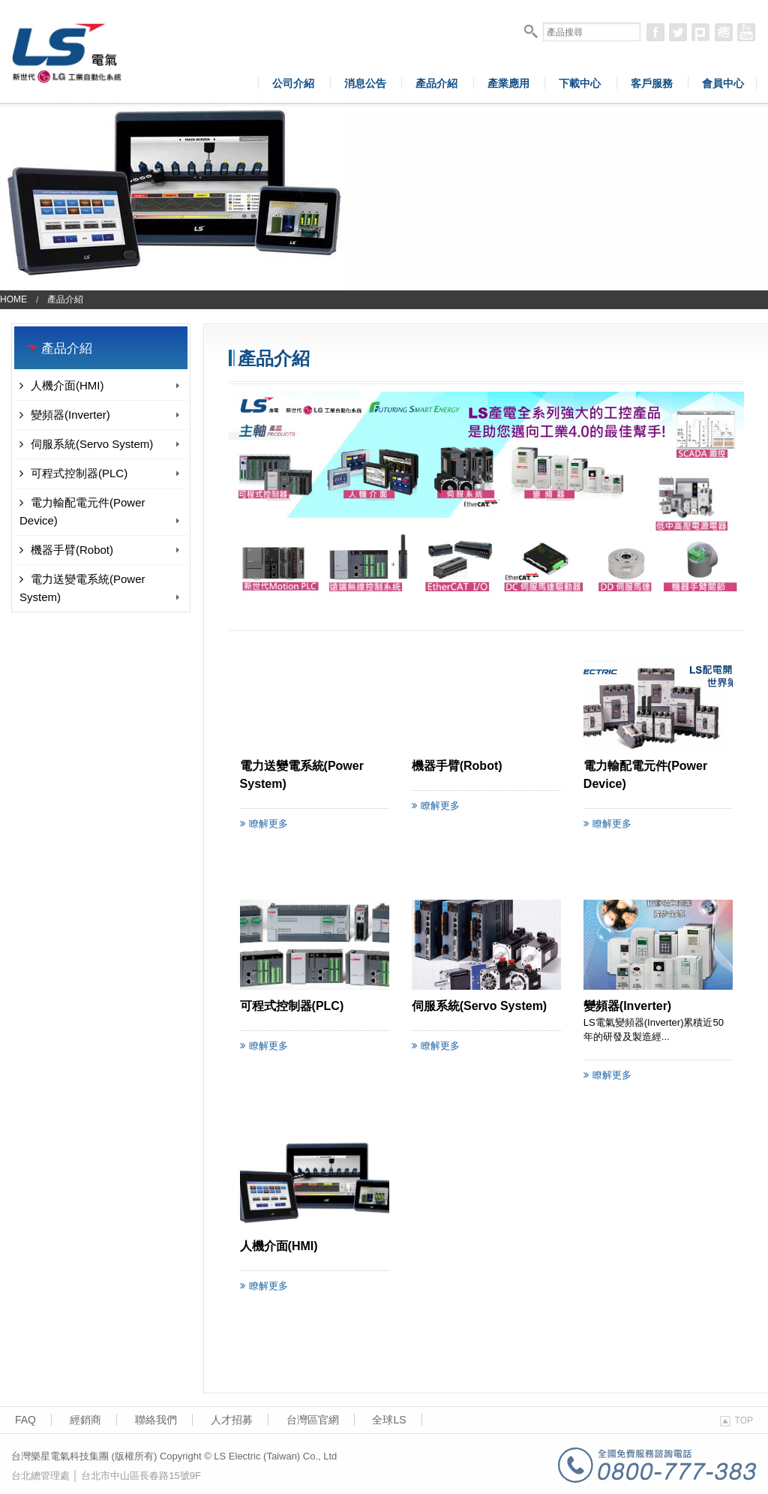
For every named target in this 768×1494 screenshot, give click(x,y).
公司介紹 (293, 83)
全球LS (389, 1420)
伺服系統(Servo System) (101, 443)
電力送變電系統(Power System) (101, 588)
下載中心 (580, 83)
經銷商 (85, 1420)
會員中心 (723, 83)
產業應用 (509, 83)
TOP (736, 1420)
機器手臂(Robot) (101, 549)
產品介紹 (437, 83)
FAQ (25, 1420)
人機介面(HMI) (101, 385)
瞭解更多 (264, 823)
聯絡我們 (156, 1420)
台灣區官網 (312, 1420)
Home (13, 299)
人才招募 (232, 1420)
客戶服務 (652, 83)
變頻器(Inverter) (101, 414)
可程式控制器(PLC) (101, 473)
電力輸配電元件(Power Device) (101, 511)
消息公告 (365, 83)
